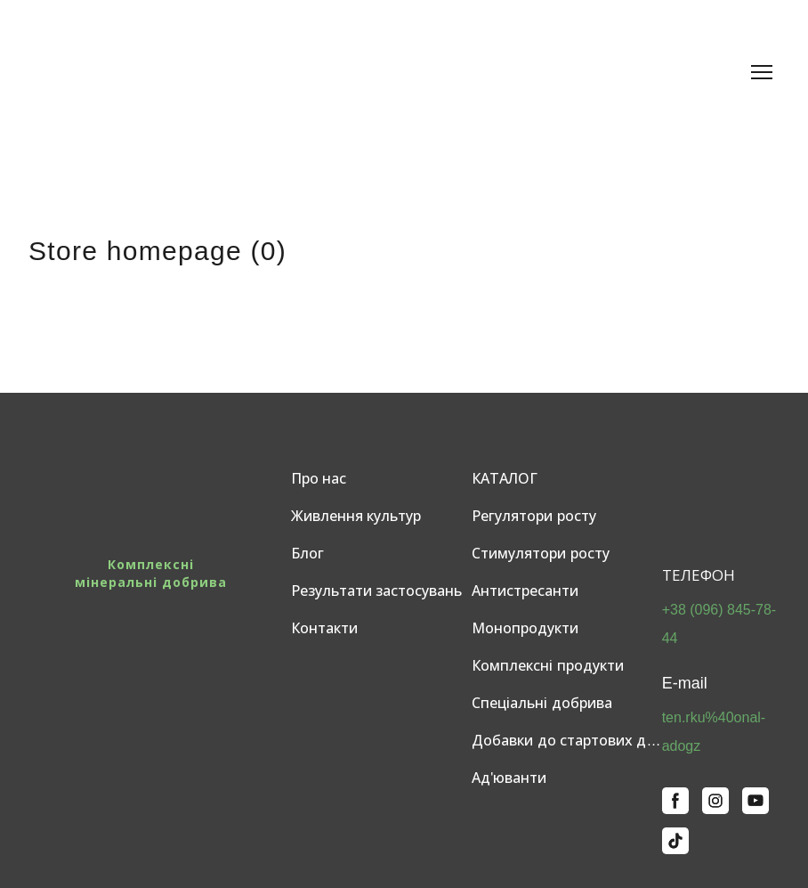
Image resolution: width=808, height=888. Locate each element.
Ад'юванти (509, 778)
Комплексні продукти (547, 665)
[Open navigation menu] (762, 72)
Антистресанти (525, 591)
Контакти (324, 628)
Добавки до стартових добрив (567, 740)
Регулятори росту (533, 516)
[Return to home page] (159, 72)
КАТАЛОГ (504, 478)
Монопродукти (525, 628)
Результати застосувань (376, 591)
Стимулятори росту (540, 553)
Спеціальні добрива (541, 703)
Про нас (318, 478)
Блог (307, 553)
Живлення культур (356, 516)
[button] (675, 800)
